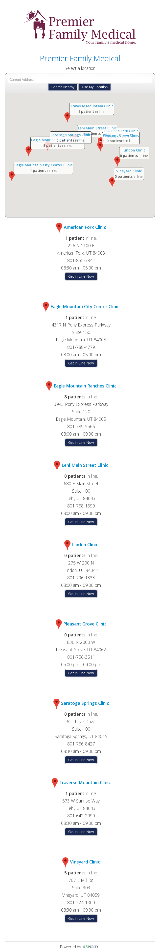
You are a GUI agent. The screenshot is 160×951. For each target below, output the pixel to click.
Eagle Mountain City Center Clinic (43, 165)
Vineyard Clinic (129, 171)
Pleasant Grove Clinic (121, 135)
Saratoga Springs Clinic (70, 134)
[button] (11, 176)
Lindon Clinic (134, 150)
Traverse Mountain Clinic (91, 106)
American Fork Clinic (120, 131)
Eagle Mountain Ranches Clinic (85, 386)
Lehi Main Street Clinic (97, 128)
